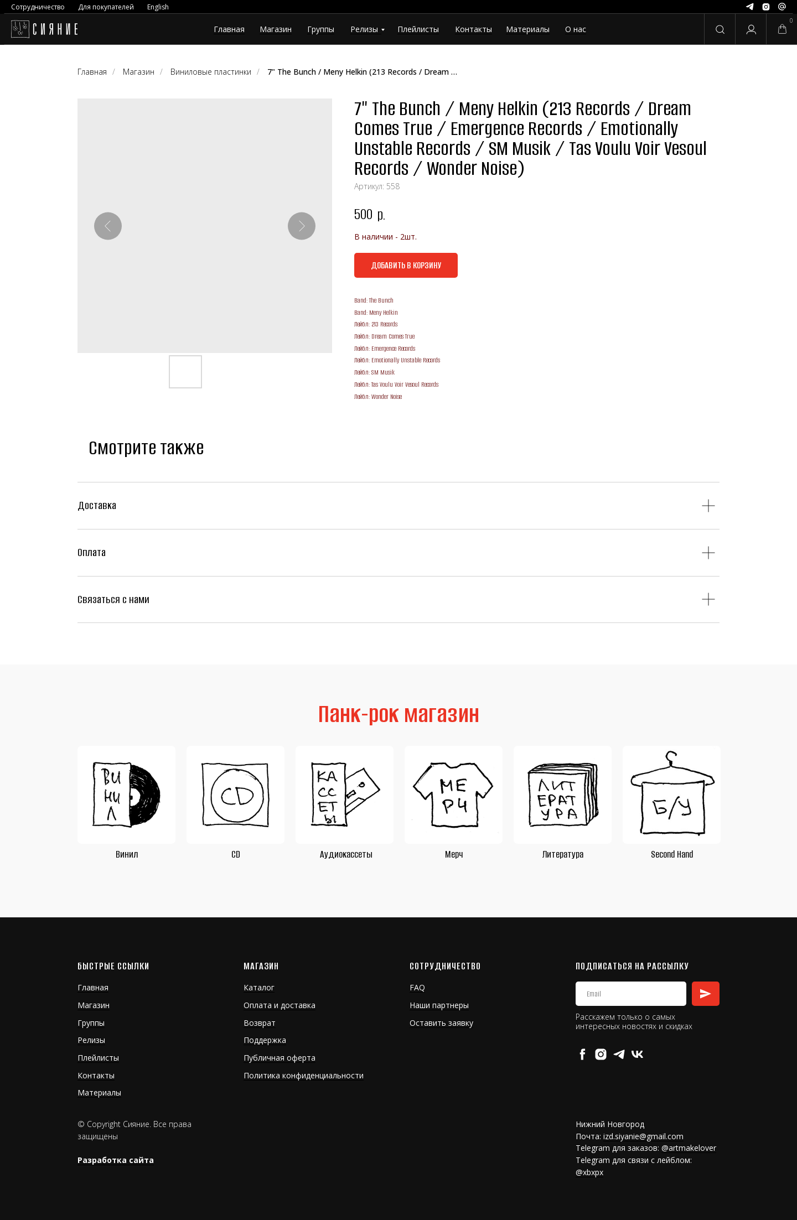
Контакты (473, 29)
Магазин (276, 29)
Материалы (528, 29)
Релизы (364, 29)
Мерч (454, 854)
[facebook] (582, 1054)
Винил (127, 854)
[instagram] (601, 1054)
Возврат (260, 1022)
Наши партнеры (439, 1005)
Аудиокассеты (346, 854)
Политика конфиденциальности (304, 1075)
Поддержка (265, 1040)
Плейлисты (418, 29)
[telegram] (619, 1054)
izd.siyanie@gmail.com (643, 1136)
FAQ (417, 987)
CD (235, 854)
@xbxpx (589, 1172)
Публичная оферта (279, 1057)
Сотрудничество (38, 7)
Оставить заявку (441, 1022)
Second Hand (672, 854)
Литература (562, 854)
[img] (44, 29)
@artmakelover (688, 1148)
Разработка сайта (115, 1160)
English (158, 7)
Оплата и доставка (279, 1005)
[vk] (637, 1054)
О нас (575, 29)
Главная (229, 29)
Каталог (259, 987)
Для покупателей (106, 7)
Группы (320, 29)
